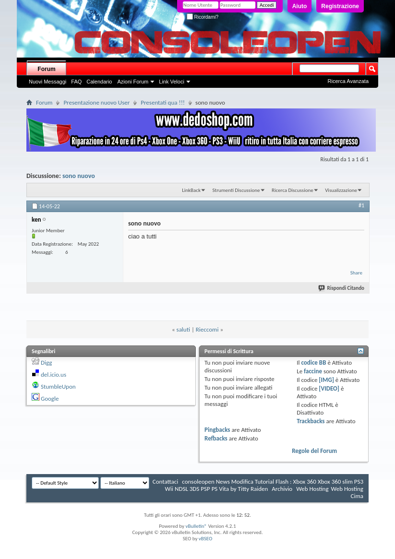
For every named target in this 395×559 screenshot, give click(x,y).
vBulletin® (196, 526)
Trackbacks (310, 421)
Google (50, 398)
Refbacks (215, 438)
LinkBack (191, 190)
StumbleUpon (58, 386)
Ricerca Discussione (292, 190)
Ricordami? (202, 17)
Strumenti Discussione (236, 190)
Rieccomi (207, 329)
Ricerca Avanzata (348, 81)
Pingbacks (217, 429)
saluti (183, 329)
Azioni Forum (132, 81)
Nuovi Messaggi (47, 81)
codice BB (313, 362)
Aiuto (299, 6)
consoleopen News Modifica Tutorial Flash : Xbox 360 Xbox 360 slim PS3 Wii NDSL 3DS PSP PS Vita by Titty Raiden (264, 485)
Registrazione (340, 6)
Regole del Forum (314, 450)
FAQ (76, 81)
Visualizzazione (341, 190)
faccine (313, 371)
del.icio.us (53, 374)
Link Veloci (171, 81)
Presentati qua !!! (163, 102)
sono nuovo (78, 176)
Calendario (99, 81)
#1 (361, 205)
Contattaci (166, 481)
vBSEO (206, 538)
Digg (46, 362)
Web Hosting (312, 488)
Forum (46, 69)
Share (356, 273)
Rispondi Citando (341, 288)
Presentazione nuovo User (96, 102)
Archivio (282, 488)
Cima (356, 496)
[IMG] (326, 379)
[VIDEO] (329, 388)
